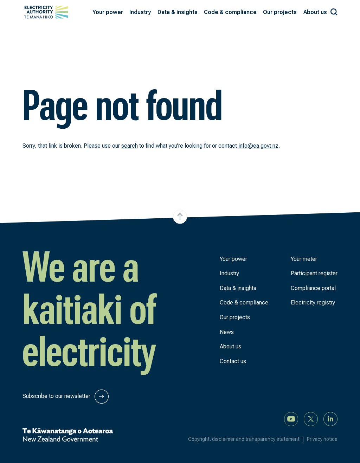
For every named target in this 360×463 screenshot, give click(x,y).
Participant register (314, 273)
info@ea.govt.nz (258, 145)
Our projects (235, 317)
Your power (233, 259)
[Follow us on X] (311, 418)
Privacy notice (322, 439)
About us (230, 346)
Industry (229, 273)
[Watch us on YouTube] (291, 418)
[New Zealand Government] (67, 435)
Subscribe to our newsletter (65, 397)
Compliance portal (313, 288)
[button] (108, 12)
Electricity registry (313, 302)
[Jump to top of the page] (180, 217)
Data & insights (238, 288)
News (227, 332)
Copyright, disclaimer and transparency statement (247, 439)
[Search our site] (334, 10)
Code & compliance (244, 302)
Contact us (233, 361)
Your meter (304, 259)
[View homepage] (46, 12)
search (129, 145)
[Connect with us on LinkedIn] (330, 418)
